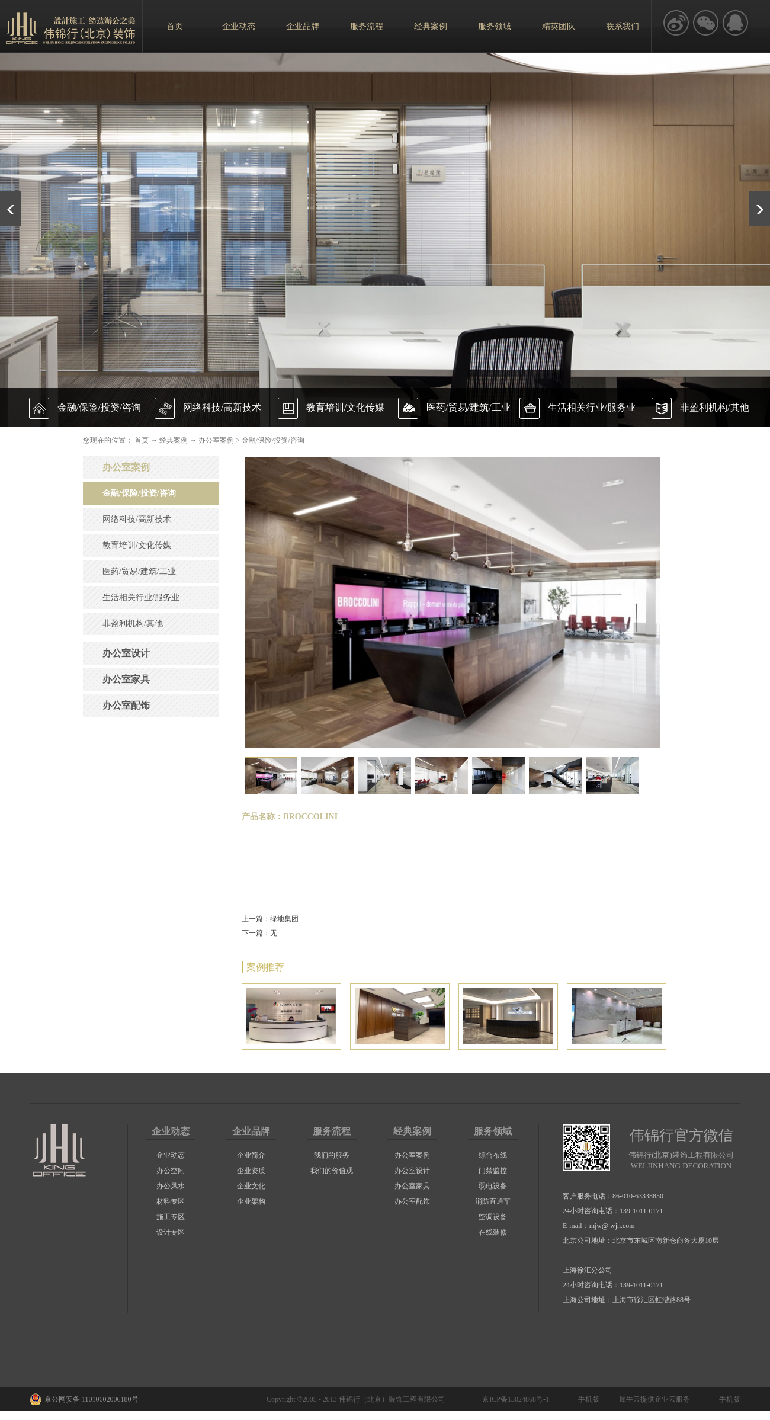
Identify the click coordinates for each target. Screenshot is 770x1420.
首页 (174, 26)
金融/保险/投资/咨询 (273, 440)
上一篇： (270, 919)
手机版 (587, 1399)
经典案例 (173, 440)
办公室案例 (216, 440)
